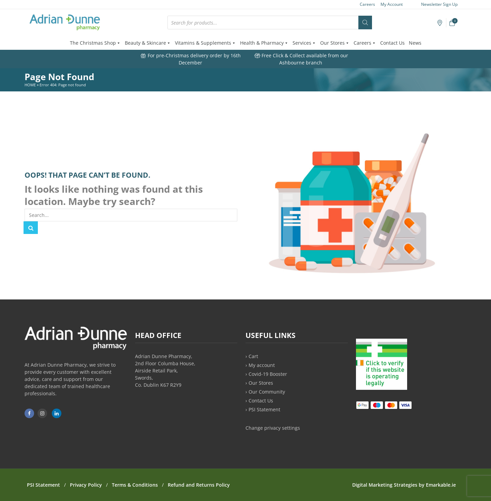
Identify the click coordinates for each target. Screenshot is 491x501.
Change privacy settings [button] (273, 428)
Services (304, 43)
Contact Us (392, 43)
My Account (392, 4)
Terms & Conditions (135, 485)
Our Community (267, 391)
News (415, 43)
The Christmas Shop (95, 43)
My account (262, 365)
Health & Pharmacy (264, 43)
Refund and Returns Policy (199, 485)
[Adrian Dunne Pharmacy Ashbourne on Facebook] (29, 413)
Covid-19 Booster (268, 374)
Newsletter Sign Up (436, 4)
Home (30, 84)
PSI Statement (264, 409)
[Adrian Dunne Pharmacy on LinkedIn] (56, 413)
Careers (367, 4)
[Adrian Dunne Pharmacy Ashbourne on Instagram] (42, 413)
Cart (253, 356)
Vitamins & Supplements (205, 43)
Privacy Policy (86, 485)
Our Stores (334, 43)
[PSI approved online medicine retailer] (381, 388)
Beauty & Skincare (148, 43)
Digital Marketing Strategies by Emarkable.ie (404, 485)
